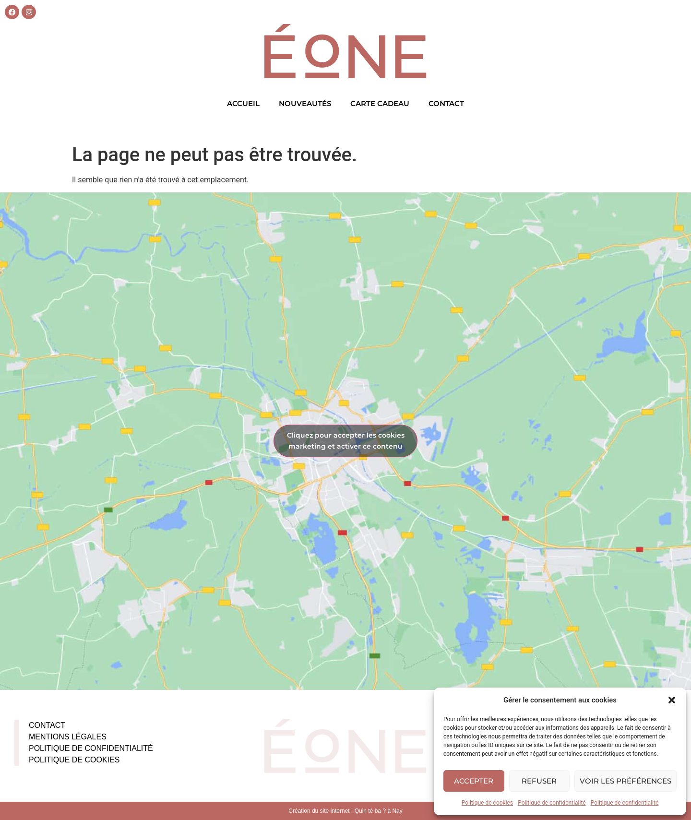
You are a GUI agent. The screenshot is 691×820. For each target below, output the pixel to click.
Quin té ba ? (370, 811)
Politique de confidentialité (552, 802)
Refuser (539, 780)
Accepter (473, 780)
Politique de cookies (487, 802)
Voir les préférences (625, 780)
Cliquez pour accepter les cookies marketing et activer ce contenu (346, 441)
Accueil (243, 103)
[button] (672, 700)
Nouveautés (305, 103)
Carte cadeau (379, 103)
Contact (446, 103)
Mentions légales (68, 737)
